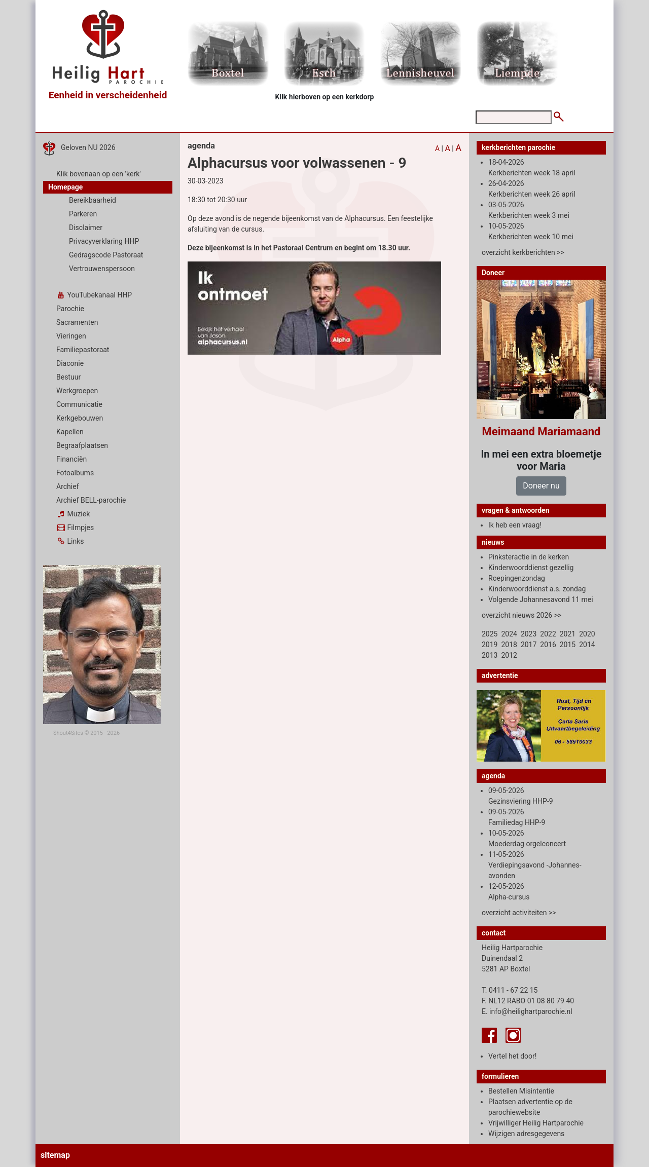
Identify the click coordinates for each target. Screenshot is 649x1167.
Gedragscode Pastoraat (106, 255)
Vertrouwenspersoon (102, 269)
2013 (489, 655)
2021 (567, 634)
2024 (509, 634)
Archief (67, 486)
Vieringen (71, 336)
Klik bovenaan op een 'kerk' (98, 174)
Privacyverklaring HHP (104, 241)
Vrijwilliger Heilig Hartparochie (536, 1123)
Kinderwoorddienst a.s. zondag (537, 589)
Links (70, 541)
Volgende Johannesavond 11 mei (540, 599)
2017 (528, 645)
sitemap (55, 1155)
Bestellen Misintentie (521, 1091)
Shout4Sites (68, 733)
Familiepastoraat (82, 350)
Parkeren (83, 214)
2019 (489, 645)
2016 (548, 645)
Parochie (70, 309)
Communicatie (79, 404)
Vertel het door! (512, 1056)
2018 (509, 645)
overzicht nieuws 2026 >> (521, 615)
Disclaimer (85, 227)
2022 (548, 634)
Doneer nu (541, 486)
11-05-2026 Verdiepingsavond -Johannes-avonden (535, 865)
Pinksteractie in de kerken (528, 557)
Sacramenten (77, 322)
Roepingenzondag (516, 578)
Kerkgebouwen (79, 418)
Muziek (73, 514)
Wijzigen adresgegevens (526, 1134)
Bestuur (68, 377)
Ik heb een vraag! (515, 525)
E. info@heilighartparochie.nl (527, 1011)
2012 (509, 655)
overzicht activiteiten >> (519, 913)
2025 (489, 634)
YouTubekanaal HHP (94, 295)
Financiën (71, 459)
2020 (587, 634)
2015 (567, 645)
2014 (587, 645)
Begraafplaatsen (82, 445)
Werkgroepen (77, 391)
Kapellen (70, 432)
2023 (528, 634)
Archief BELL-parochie (91, 500)
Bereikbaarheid (92, 200)
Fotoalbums (75, 473)
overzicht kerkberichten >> (523, 252)
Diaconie (70, 363)
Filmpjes (75, 527)
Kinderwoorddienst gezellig (530, 567)
